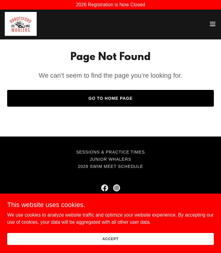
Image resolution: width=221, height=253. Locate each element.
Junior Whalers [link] (110, 159)
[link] (21, 24)
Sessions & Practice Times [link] (110, 152)
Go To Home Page (110, 98)
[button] (213, 24)
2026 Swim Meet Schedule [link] (110, 166)
